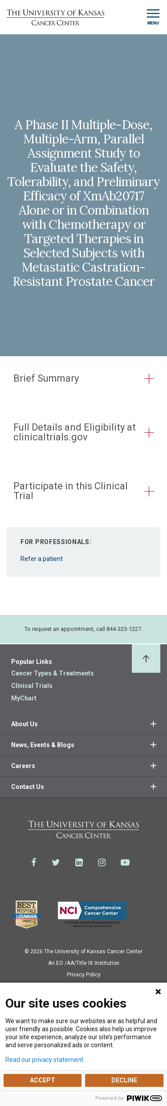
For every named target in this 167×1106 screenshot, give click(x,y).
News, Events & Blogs (42, 744)
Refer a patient (83, 547)
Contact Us (27, 786)
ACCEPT (42, 1080)
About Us (24, 724)
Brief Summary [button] (46, 378)
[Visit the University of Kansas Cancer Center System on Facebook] (34, 862)
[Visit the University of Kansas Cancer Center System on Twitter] (56, 862)
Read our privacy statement (44, 1059)
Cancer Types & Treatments (52, 673)
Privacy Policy (84, 975)
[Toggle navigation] (153, 17)
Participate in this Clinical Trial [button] (70, 490)
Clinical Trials (32, 685)
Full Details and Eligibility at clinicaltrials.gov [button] (74, 432)
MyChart (24, 698)
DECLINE (124, 1080)
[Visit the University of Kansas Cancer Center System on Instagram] (102, 862)
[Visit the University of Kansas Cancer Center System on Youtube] (125, 862)
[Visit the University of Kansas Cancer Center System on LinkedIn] (79, 862)
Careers (23, 765)
